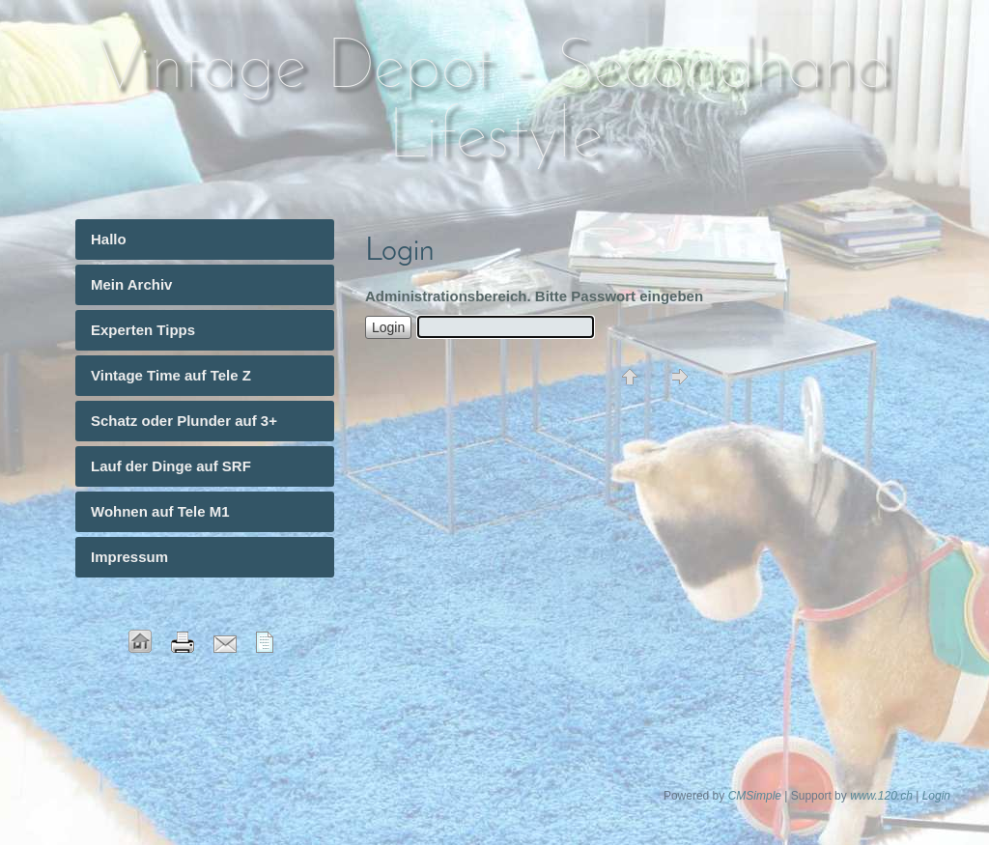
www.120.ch (881, 796)
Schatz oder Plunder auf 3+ (184, 420)
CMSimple (754, 796)
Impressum (129, 557)
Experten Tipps (143, 330)
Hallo (109, 239)
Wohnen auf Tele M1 (160, 511)
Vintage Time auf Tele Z (171, 375)
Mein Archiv (131, 284)
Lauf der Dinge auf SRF (171, 466)
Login (936, 796)
